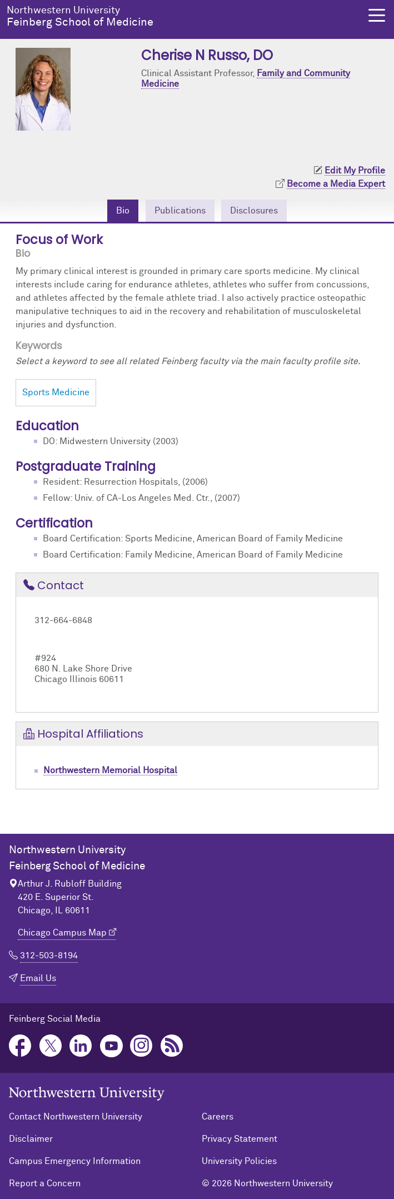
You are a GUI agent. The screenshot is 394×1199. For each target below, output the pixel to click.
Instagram (141, 1045)
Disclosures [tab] (254, 210)
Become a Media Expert (336, 184)
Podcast (172, 1045)
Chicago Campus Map (62, 932)
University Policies (239, 1161)
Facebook (20, 1045)
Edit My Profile (355, 170)
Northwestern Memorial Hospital (110, 770)
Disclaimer (31, 1139)
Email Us (38, 978)
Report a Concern (45, 1183)
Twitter (50, 1045)
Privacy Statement (239, 1139)
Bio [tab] (122, 210)
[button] (376, 15)
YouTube (111, 1045)
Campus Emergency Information (75, 1161)
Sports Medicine (55, 392)
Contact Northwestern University (75, 1116)
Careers (217, 1116)
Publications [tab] (180, 210)
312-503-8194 (49, 955)
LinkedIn (80, 1045)
